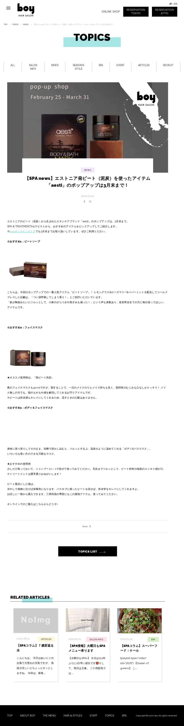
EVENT (121, 65)
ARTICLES (144, 65)
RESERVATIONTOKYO (136, 11)
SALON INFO (33, 67)
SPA (101, 65)
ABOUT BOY (27, 715)
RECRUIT (168, 65)
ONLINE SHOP (111, 11)
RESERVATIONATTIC (164, 11)
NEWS (54, 65)
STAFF (93, 715)
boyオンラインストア (23, 231)
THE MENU (49, 715)
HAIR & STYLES (73, 715)
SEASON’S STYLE (78, 67)
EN (175, 4)
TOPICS (109, 715)
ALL (13, 65)
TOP (10, 715)
